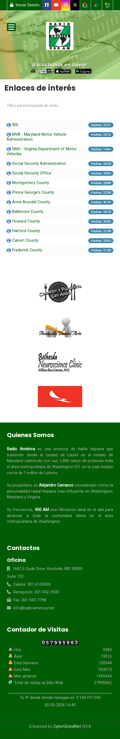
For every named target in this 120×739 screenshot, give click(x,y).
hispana (97, 449)
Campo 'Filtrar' (4, 100)
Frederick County (27, 250)
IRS (15, 125)
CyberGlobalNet (67, 726)
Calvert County (25, 240)
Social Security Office (31, 173)
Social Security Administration (39, 163)
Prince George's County (33, 192)
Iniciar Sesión (25, 5)
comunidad (62, 515)
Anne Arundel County (31, 202)
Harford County (26, 231)
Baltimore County (27, 211)
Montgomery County (30, 182)
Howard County (26, 221)
